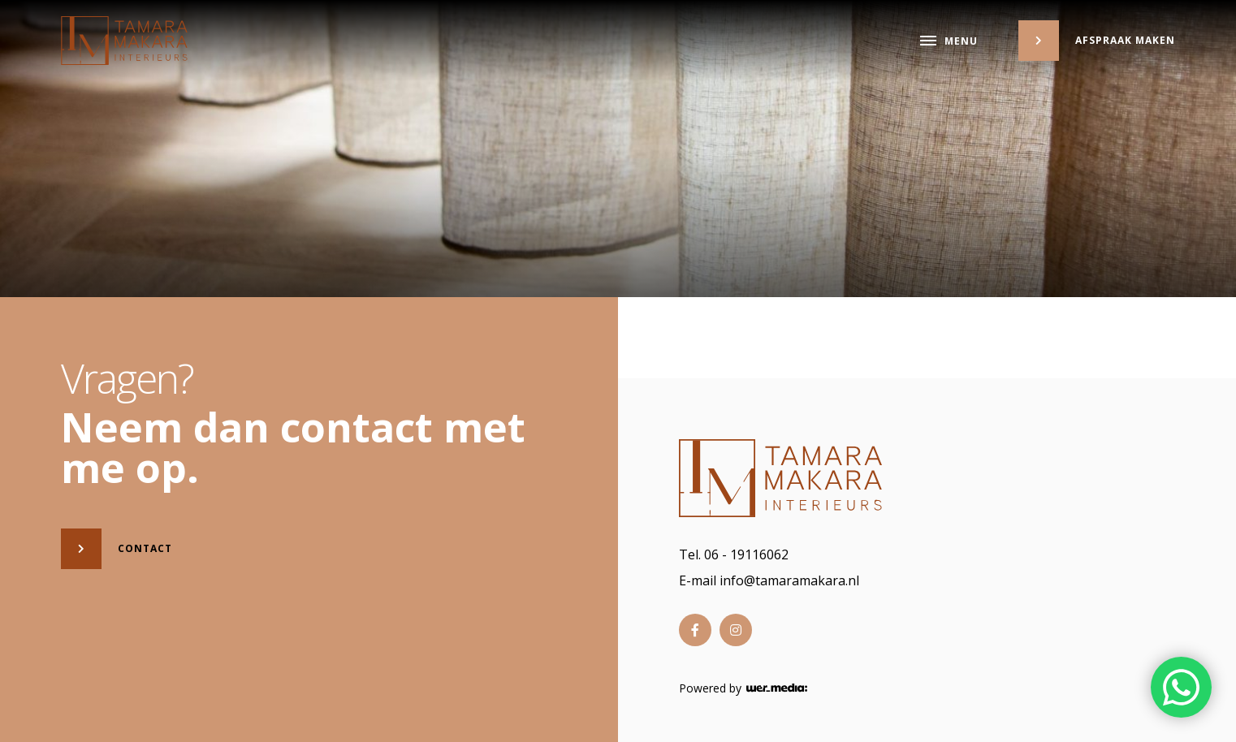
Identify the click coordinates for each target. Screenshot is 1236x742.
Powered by (743, 688)
